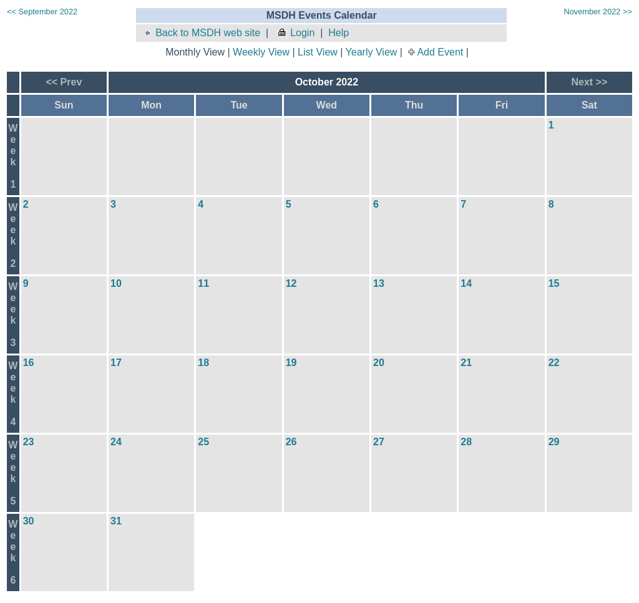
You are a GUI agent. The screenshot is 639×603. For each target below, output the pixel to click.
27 (378, 442)
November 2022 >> (597, 11)
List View (318, 52)
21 (466, 362)
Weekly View (261, 52)
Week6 (12, 552)
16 (28, 362)
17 (116, 362)
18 (203, 362)
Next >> (589, 82)
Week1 (12, 156)
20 (378, 362)
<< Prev (64, 82)
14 (466, 283)
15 (554, 283)
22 (554, 362)
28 (466, 442)
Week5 (12, 473)
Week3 (12, 314)
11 (203, 283)
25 (203, 442)
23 (28, 442)
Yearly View (372, 52)
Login (296, 32)
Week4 (12, 393)
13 (378, 283)
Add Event (440, 52)
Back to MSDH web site (201, 32)
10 (116, 283)
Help (338, 32)
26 (291, 442)
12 (291, 283)
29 (554, 442)
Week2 (12, 235)
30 (28, 521)
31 (116, 521)
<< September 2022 (42, 11)
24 (116, 442)
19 (291, 362)
